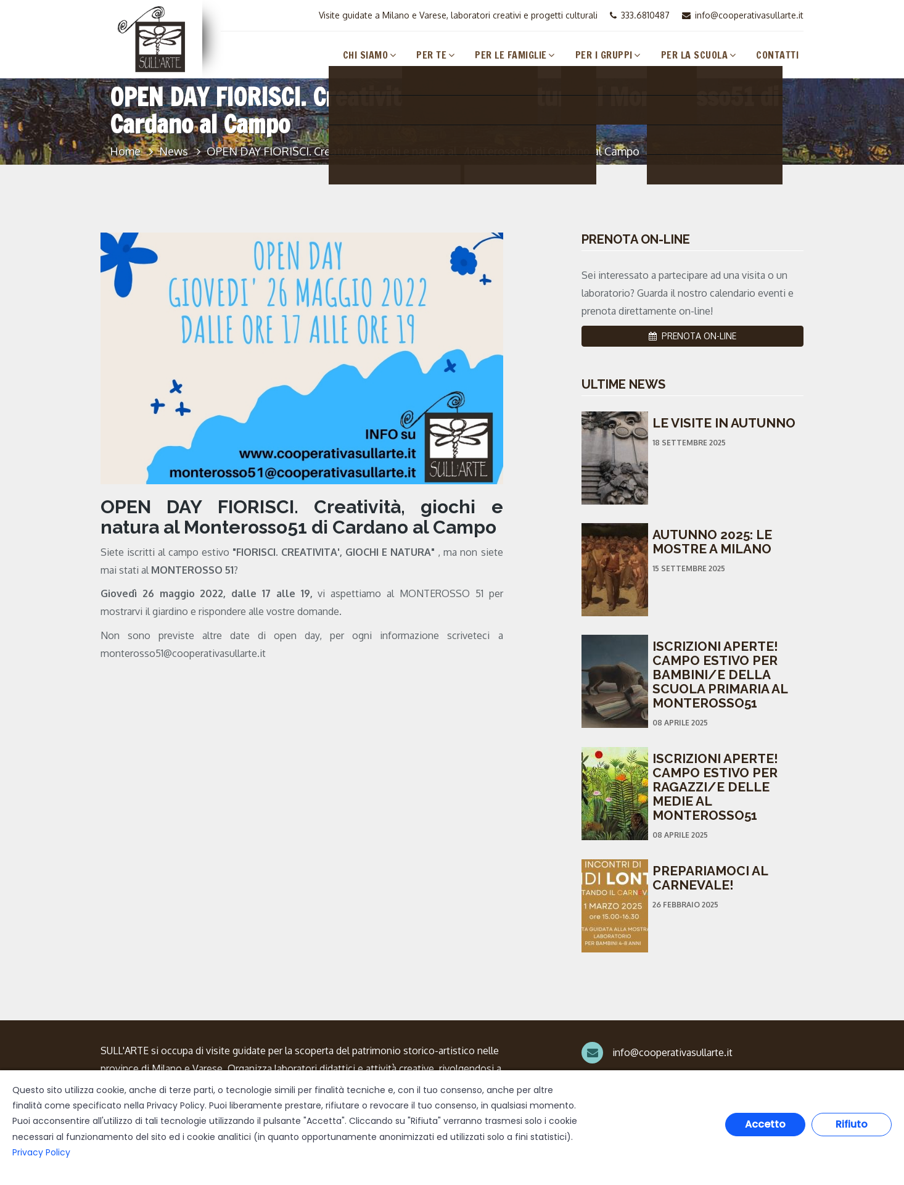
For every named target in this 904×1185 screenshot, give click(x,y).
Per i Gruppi (604, 55)
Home (125, 151)
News (173, 151)
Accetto (765, 1124)
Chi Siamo (365, 55)
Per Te (431, 55)
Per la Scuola (694, 55)
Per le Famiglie (511, 55)
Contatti (777, 55)
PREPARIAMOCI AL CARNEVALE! (710, 878)
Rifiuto (852, 1124)
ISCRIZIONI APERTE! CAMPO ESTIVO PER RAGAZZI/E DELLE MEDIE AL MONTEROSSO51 (715, 787)
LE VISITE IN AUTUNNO (723, 423)
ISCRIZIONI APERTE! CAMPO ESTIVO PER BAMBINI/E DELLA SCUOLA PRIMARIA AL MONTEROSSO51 (719, 674)
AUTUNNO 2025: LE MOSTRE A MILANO (712, 541)
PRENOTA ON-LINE (692, 336)
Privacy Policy (41, 1152)
